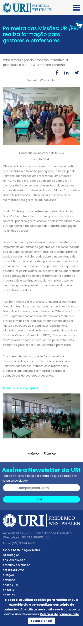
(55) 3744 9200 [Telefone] (23, 543)
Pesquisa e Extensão (16, 565)
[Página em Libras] (79, 24)
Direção (8, 575)
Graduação (11, 555)
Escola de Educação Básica (22, 550)
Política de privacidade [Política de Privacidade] (59, 614)
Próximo (50, 453)
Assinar (42, 499)
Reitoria (8, 590)
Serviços (9, 580)
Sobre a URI (10, 585)
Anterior (34, 453)
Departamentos (13, 570)
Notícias (9, 595)
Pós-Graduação (14, 560)
